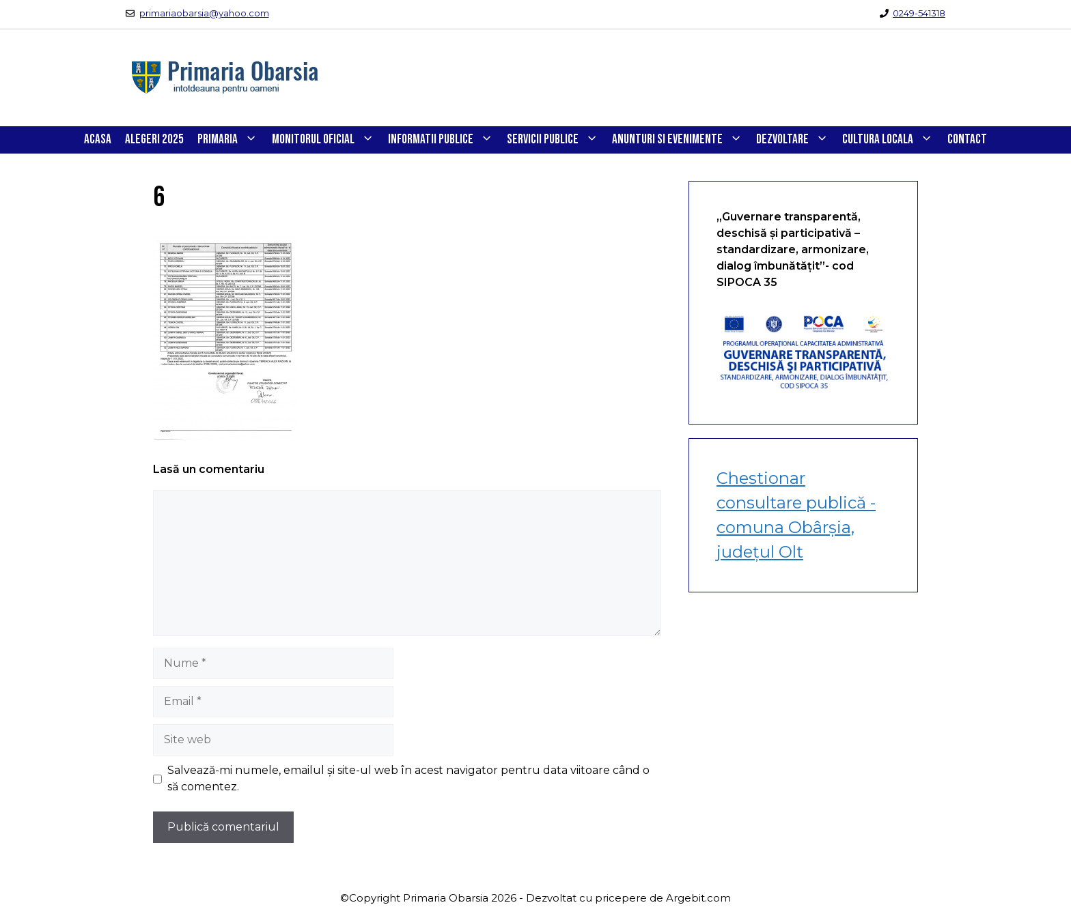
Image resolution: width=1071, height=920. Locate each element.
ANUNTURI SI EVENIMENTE (680, 140)
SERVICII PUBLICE (556, 140)
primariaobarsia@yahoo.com (204, 13)
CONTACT (967, 139)
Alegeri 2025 (154, 139)
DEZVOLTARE (795, 140)
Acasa (97, 139)
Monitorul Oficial (326, 140)
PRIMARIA (230, 140)
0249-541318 (919, 13)
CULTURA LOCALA (891, 140)
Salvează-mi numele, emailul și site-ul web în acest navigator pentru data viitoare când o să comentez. (408, 778)
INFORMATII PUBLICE (444, 140)
